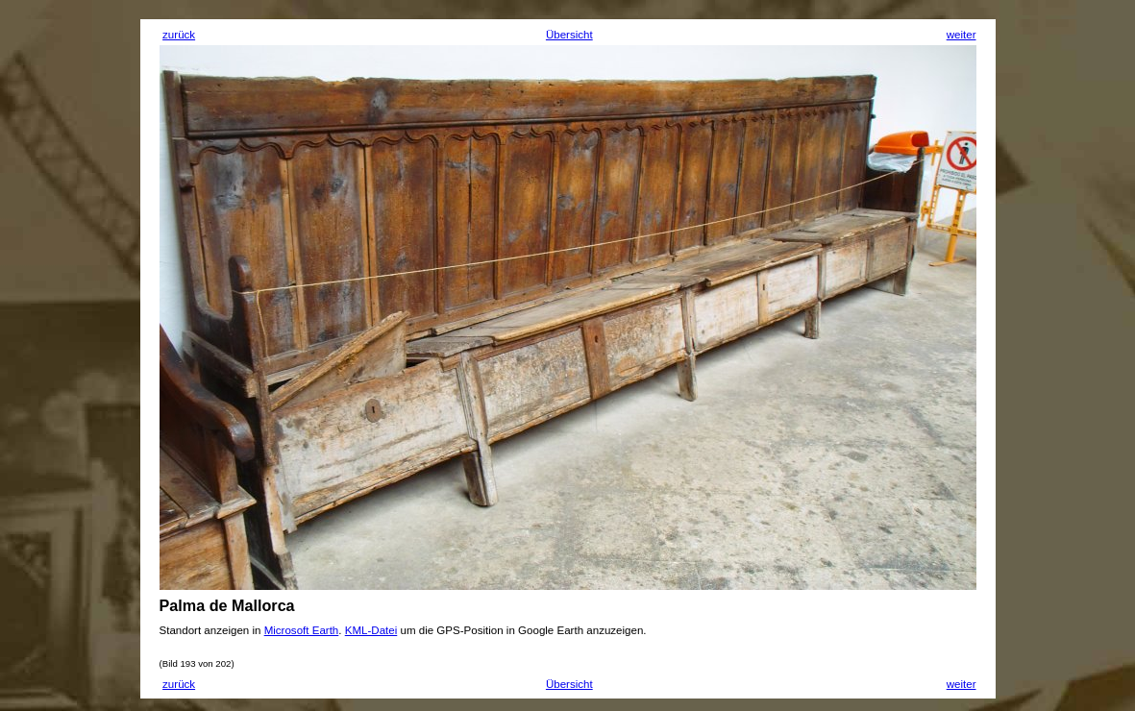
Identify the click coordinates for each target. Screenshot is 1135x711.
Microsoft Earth (301, 630)
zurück (178, 34)
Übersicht (569, 34)
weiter (961, 34)
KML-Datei (371, 630)
